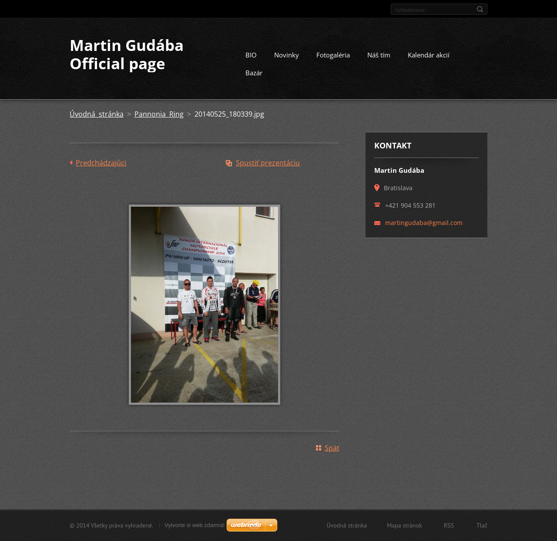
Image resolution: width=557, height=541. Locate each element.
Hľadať (480, 9)
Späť (332, 448)
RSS (449, 525)
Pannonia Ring (159, 114)
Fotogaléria (333, 54)
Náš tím (378, 54)
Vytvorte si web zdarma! (194, 525)
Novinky (286, 54)
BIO (251, 54)
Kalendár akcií (429, 54)
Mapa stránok (404, 525)
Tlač (481, 525)
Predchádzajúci (101, 163)
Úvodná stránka (97, 114)
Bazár (253, 72)
